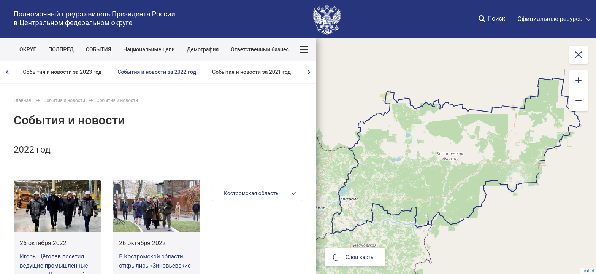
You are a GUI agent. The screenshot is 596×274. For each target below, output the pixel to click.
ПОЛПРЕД (61, 49)
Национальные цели (148, 49)
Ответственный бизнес (260, 49)
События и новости (64, 100)
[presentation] (7, 72)
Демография (203, 49)
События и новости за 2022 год (156, 72)
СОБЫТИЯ (98, 49)
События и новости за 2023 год (62, 72)
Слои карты (354, 257)
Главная (22, 100)
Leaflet (588, 270)
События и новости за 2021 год (251, 72)
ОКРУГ (27, 49)
